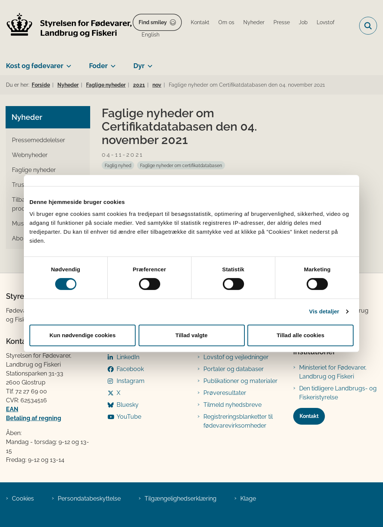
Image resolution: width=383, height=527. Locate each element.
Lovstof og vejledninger (236, 357)
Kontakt (309, 416)
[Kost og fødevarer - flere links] (67, 63)
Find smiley (153, 22)
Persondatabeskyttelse (89, 498)
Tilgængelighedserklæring (180, 498)
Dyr (139, 66)
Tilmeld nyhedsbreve (232, 404)
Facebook (130, 369)
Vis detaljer (324, 311)
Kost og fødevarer (34, 66)
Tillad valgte (191, 335)
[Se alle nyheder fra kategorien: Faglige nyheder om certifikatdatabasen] (181, 165)
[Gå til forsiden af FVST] (66, 26)
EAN (12, 409)
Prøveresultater (224, 392)
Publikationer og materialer (240, 380)
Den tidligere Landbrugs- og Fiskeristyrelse (338, 393)
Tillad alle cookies (300, 335)
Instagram (131, 380)
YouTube (129, 416)
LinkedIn (128, 357)
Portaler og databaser (233, 369)
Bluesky (128, 404)
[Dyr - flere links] (148, 63)
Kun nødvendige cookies (83, 335)
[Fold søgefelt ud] (368, 26)
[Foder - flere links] (111, 63)
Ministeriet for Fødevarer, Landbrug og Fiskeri (333, 372)
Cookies (23, 498)
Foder (98, 66)
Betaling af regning (33, 418)
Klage (248, 498)
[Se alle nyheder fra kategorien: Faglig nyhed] (118, 165)
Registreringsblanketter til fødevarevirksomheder (238, 421)
